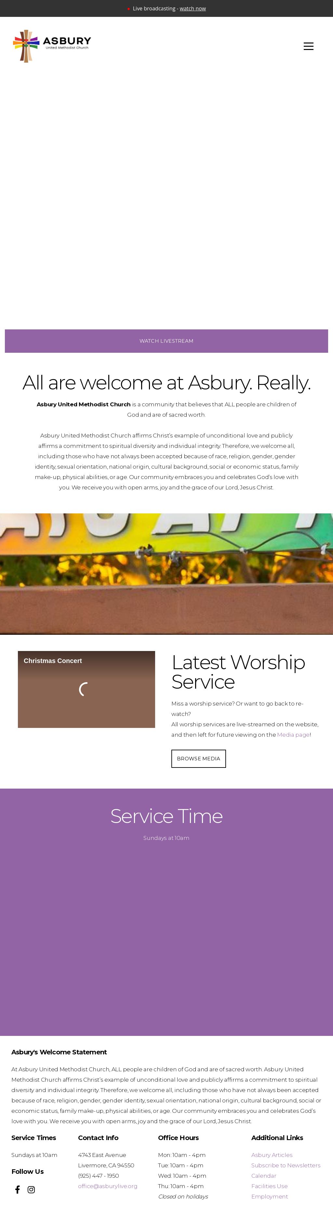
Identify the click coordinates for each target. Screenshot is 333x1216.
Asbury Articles (271, 1154)
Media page (293, 734)
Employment (269, 1196)
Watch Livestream (167, 341)
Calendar (263, 1175)
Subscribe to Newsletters (285, 1165)
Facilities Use (269, 1186)
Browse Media (198, 758)
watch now (193, 8)
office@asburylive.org (107, 1186)
